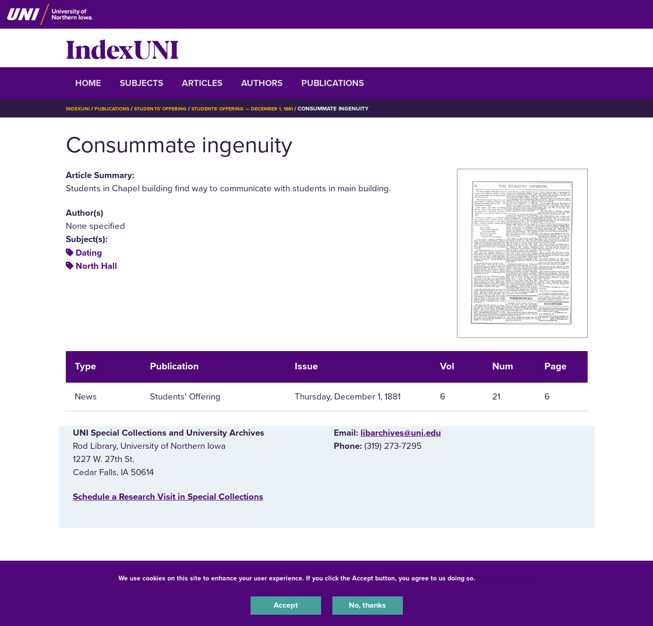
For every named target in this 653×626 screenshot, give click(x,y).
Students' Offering (171, 108)
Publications (332, 83)
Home (88, 83)
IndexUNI (122, 48)
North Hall (96, 266)
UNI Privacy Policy (507, 576)
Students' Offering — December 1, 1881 (264, 108)
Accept (285, 604)
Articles (202, 83)
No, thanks (367, 604)
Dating (89, 253)
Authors (262, 83)
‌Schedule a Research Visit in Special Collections (168, 497)
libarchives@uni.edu (401, 433)
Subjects (141, 83)
